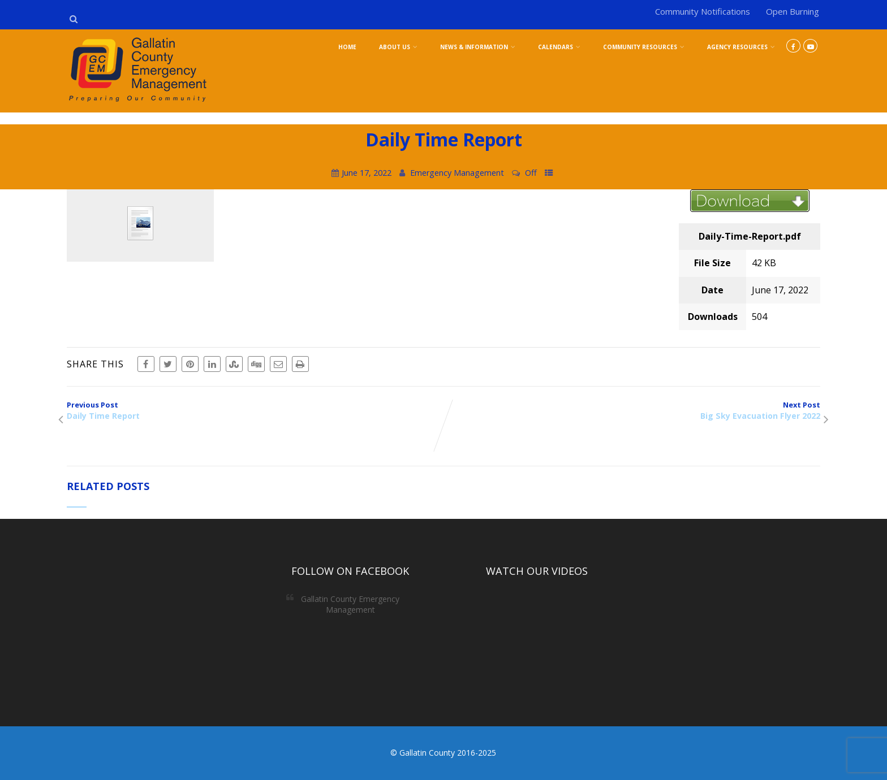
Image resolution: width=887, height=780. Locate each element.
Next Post (632, 410)
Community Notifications (702, 11)
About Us (398, 46)
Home (347, 47)
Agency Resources (741, 46)
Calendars (559, 46)
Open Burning (792, 11)
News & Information (477, 46)
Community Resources (643, 46)
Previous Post (255, 410)
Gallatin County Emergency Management (350, 604)
